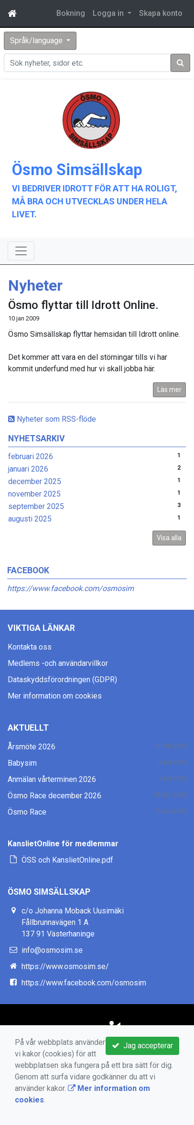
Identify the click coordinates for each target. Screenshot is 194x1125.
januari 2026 (28, 469)
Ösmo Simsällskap (77, 170)
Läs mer (169, 389)
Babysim (22, 763)
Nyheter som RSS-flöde (52, 419)
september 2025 (36, 506)
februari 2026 (30, 456)
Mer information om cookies (55, 695)
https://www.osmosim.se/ (65, 966)
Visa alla (169, 538)
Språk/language (37, 40)
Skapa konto (161, 13)
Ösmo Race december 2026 (54, 795)
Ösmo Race (27, 812)
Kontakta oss (30, 646)
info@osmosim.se (52, 950)
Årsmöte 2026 (31, 746)
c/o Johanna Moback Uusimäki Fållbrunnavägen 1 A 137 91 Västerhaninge (73, 922)
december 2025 (34, 481)
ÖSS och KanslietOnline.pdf (67, 859)
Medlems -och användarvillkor (58, 663)
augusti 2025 (30, 518)
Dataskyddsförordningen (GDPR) (62, 679)
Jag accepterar (142, 1045)
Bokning (70, 13)
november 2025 (34, 493)
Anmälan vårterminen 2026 (52, 779)
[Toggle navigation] (21, 251)
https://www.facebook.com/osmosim (70, 588)
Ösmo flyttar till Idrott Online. (83, 305)
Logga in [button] (109, 13)
